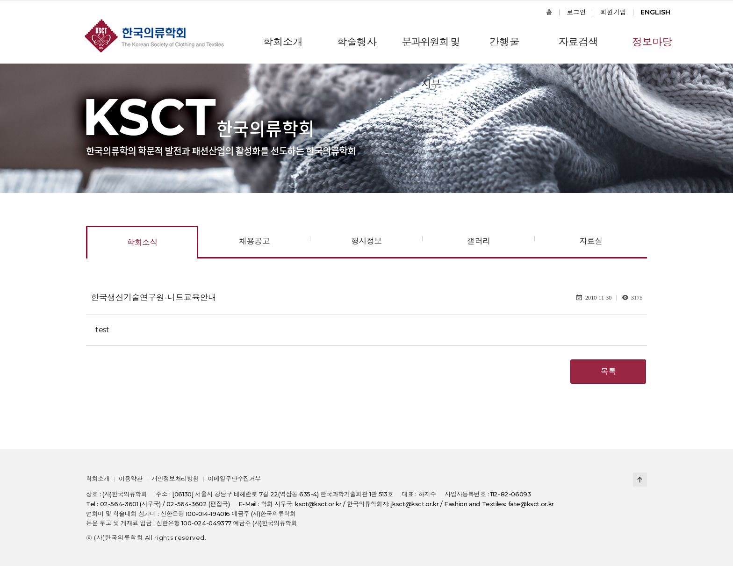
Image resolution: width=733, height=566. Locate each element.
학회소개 (282, 42)
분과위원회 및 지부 (431, 50)
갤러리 (478, 241)
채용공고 (254, 241)
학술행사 (356, 42)
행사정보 (366, 241)
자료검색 (578, 42)
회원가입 (613, 12)
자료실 (590, 241)
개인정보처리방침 (175, 478)
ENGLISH (655, 12)
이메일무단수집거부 (234, 478)
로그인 (576, 12)
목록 (608, 371)
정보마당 (652, 42)
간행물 (504, 42)
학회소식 (142, 242)
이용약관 (130, 478)
